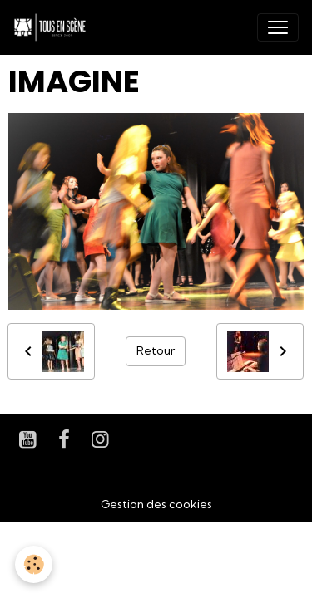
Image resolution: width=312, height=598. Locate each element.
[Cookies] (33, 564)
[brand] (53, 27)
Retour (155, 350)
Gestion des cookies (156, 504)
